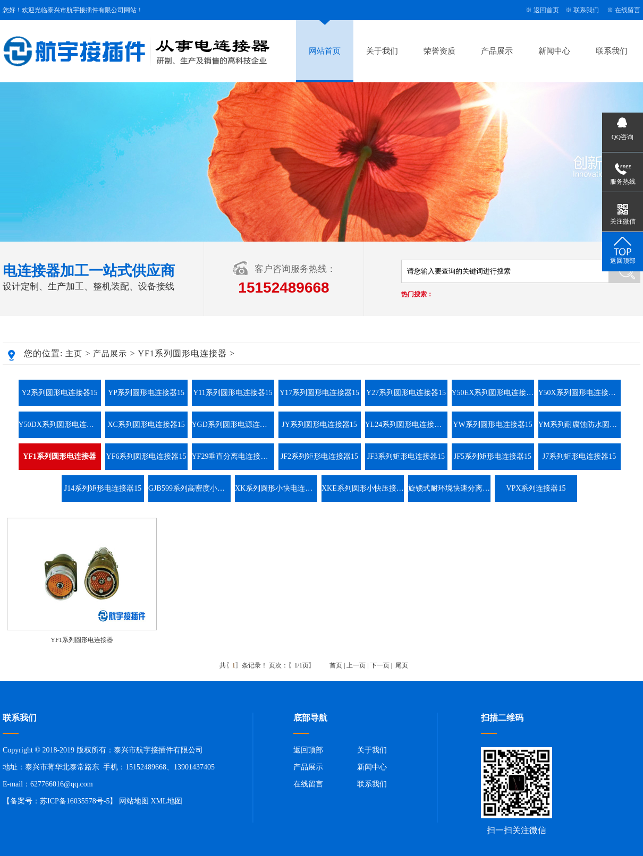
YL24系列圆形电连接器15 (406, 425)
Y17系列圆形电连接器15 (319, 393)
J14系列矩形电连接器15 (102, 488)
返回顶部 (308, 750)
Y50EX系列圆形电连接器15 (493, 393)
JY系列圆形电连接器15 (319, 425)
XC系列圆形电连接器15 (145, 425)
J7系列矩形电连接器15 (579, 456)
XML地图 (166, 801)
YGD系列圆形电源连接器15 (233, 425)
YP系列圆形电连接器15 (146, 393)
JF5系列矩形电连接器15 (492, 456)
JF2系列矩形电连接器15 (319, 456)
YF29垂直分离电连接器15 (233, 456)
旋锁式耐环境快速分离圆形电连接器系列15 (449, 488)
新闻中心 (554, 51)
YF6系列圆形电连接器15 (146, 456)
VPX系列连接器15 (535, 488)
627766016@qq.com (61, 784)
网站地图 (134, 801)
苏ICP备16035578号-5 (74, 801)
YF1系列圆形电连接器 (81, 640)
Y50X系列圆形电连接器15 (579, 393)
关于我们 (382, 51)
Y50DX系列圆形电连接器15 (60, 425)
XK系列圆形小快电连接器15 (276, 488)
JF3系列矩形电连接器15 (406, 456)
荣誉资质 (439, 51)
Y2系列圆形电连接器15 (59, 393)
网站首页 (325, 51)
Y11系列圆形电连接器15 (233, 393)
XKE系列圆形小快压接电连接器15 (363, 488)
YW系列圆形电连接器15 (492, 425)
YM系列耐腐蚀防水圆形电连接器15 (579, 425)
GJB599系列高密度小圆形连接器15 (189, 488)
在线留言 (627, 10)
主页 (73, 353)
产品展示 (497, 51)
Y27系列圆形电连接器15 (406, 393)
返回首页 (546, 10)
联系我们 (586, 10)
